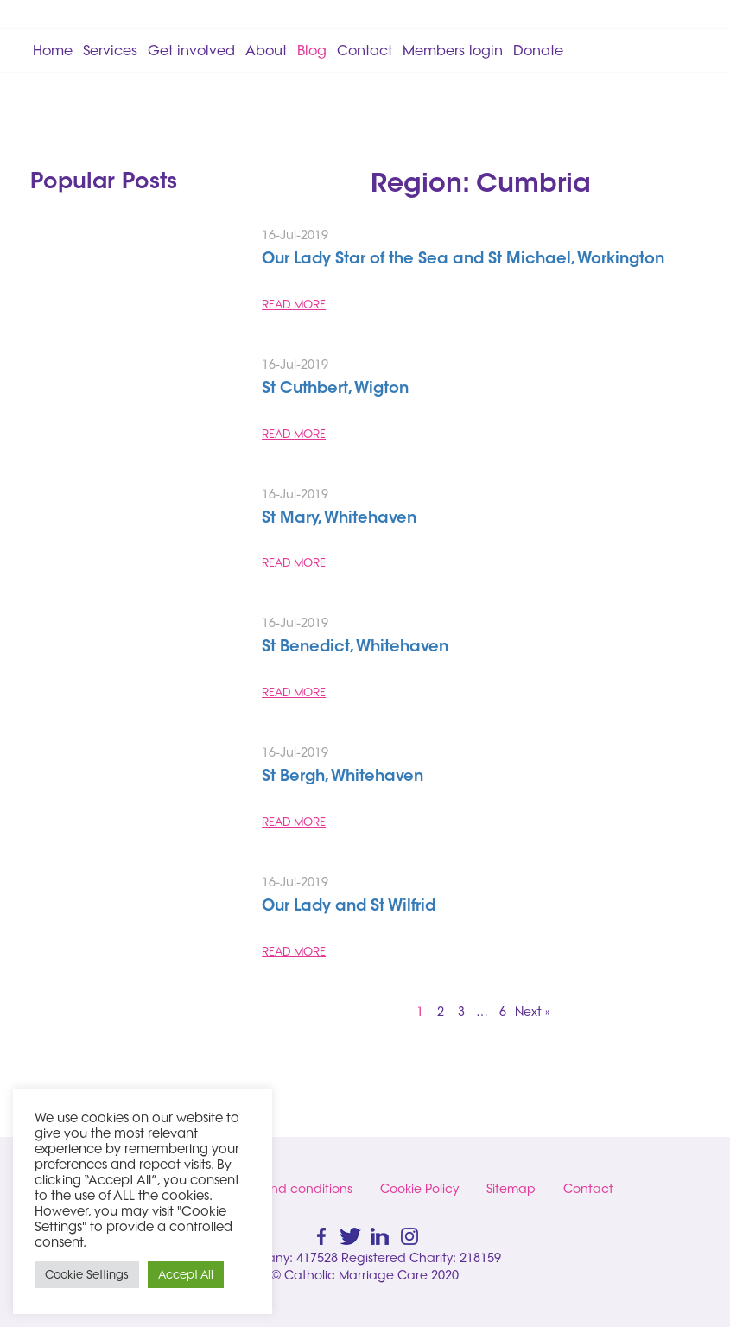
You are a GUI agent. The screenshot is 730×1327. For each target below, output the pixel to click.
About (266, 50)
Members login (453, 50)
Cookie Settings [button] (87, 1274)
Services (110, 50)
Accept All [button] (185, 1274)
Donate (538, 50)
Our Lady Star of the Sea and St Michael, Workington (463, 260)
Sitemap (511, 1189)
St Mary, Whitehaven (339, 519)
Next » (532, 1011)
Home (53, 50)
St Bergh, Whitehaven (342, 777)
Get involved (191, 50)
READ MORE (294, 304)
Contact (364, 50)
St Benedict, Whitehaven (355, 648)
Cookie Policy (419, 1189)
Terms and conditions (288, 1189)
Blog (312, 50)
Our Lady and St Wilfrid (348, 907)
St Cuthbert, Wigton (335, 389)
